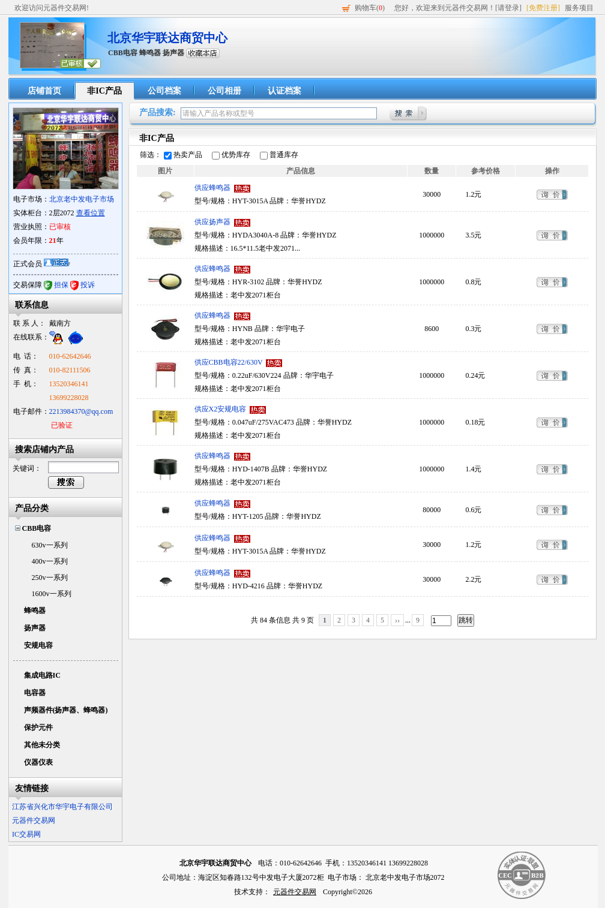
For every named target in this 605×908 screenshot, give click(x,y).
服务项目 (579, 8)
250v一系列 (50, 577)
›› (397, 620)
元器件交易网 (33, 820)
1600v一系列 (51, 594)
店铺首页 (44, 90)
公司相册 (224, 90)
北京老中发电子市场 (81, 199)
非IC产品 (104, 90)
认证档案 (284, 90)
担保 (61, 285)
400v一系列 (50, 561)
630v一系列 (50, 545)
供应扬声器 (212, 222)
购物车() (370, 8)
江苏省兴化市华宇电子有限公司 (62, 806)
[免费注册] (543, 8)
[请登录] (508, 8)
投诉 (87, 285)
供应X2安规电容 (220, 409)
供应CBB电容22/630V (228, 362)
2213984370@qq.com (81, 411)
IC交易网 (26, 834)
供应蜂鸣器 (212, 188)
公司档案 (164, 90)
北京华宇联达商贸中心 (167, 37)
